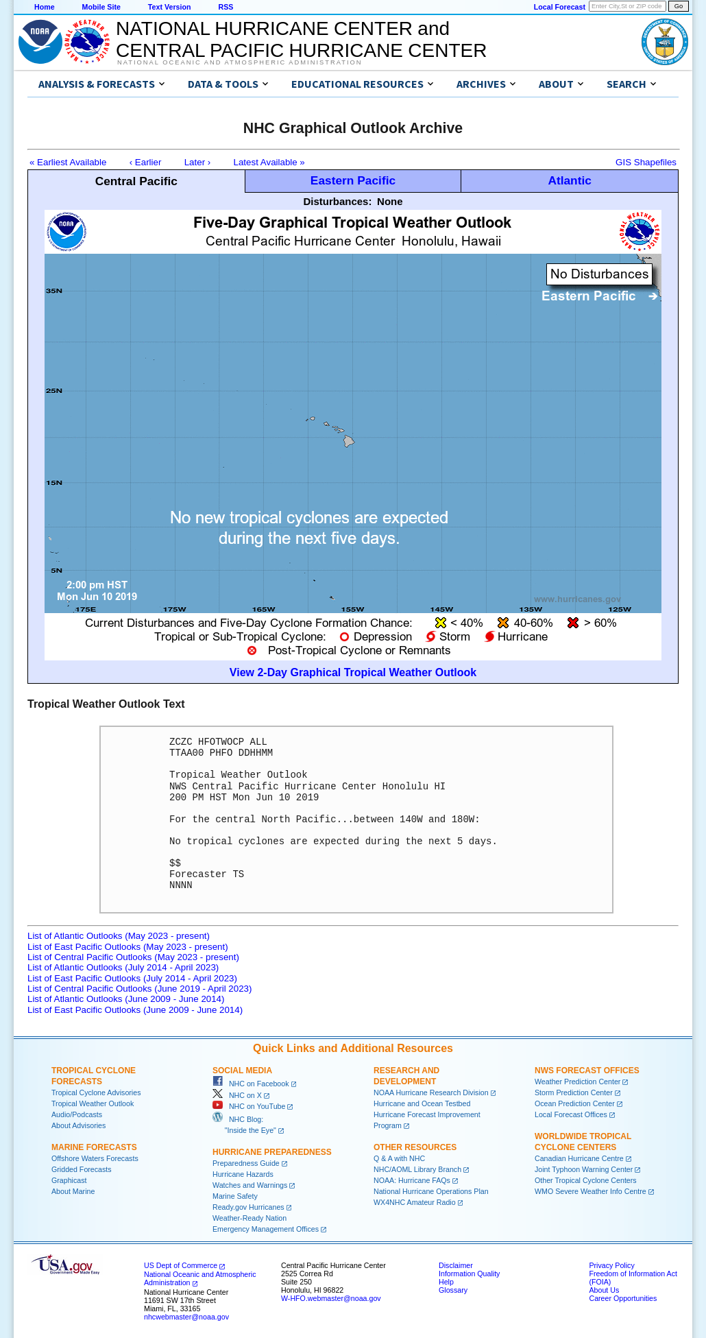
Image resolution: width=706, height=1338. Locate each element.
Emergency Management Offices (265, 1229)
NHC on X (237, 1095)
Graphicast (69, 1180)
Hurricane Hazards (242, 1174)
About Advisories (78, 1125)
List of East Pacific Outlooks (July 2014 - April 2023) (132, 978)
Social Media (242, 1070)
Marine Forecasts (94, 1147)
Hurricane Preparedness (272, 1152)
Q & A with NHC (399, 1158)
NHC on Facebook (250, 1083)
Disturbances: (337, 201)
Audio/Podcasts (76, 1114)
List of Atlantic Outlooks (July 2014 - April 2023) (123, 967)
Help (446, 1282)
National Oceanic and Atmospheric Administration (239, 62)
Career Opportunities (623, 1298)
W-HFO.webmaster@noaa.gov (331, 1298)
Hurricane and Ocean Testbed (422, 1103)
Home (44, 7)
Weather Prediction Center (577, 1081)
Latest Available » (269, 162)
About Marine (73, 1191)
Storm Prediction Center (574, 1092)
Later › (197, 162)
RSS (225, 7)
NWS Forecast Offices (587, 1070)
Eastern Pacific (353, 180)
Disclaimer (456, 1265)
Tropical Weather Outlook (92, 1103)
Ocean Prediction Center (575, 1103)
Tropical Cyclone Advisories (96, 1092)
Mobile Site (101, 7)
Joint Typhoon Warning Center (584, 1169)
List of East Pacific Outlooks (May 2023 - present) (127, 947)
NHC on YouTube (248, 1106)
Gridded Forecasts (81, 1169)
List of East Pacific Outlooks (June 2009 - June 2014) (135, 1010)
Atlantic (570, 180)
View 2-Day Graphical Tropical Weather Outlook (353, 672)
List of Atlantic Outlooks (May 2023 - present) (118, 936)
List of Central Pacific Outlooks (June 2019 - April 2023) (139, 988)
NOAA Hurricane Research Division (431, 1092)
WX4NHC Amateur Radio (415, 1202)
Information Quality (469, 1273)
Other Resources (415, 1147)
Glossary (453, 1290)
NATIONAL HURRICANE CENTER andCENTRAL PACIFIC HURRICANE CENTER (301, 39)
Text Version (169, 7)
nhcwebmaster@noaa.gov (186, 1317)
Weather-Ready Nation (249, 1218)
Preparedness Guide (246, 1163)
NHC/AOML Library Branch (417, 1169)
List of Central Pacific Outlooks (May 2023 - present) (133, 957)
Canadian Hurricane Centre (579, 1158)
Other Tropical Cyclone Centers (586, 1180)
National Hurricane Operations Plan (431, 1191)
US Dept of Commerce (180, 1265)
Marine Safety (235, 1196)
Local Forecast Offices (571, 1114)
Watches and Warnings (249, 1185)
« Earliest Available (67, 162)
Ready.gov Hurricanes (248, 1207)
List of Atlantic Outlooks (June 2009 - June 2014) (125, 999)
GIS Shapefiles (646, 162)
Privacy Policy (611, 1265)
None (390, 201)
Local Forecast (559, 7)
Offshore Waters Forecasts (94, 1158)
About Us (604, 1290)
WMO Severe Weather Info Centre (590, 1191)
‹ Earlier (146, 162)
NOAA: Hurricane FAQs (412, 1180)
